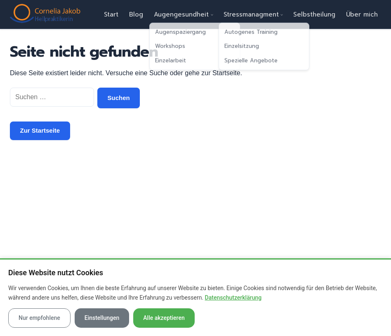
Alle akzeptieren (163, 318)
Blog (136, 14)
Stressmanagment (251, 14)
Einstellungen (102, 318)
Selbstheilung (314, 14)
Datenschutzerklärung (233, 297)
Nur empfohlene (39, 318)
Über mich (362, 14)
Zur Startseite (40, 130)
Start (111, 14)
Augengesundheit (181, 14)
